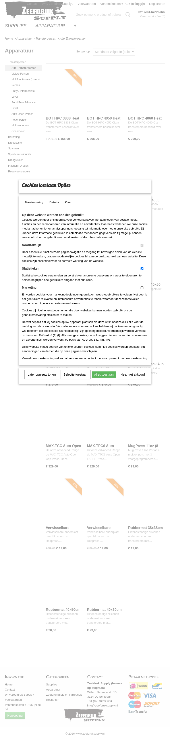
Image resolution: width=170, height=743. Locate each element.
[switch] (142, 251)
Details (54, 208)
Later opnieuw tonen (42, 380)
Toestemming (34, 208)
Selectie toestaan (75, 380)
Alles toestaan (104, 380)
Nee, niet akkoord (132, 380)
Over (68, 208)
